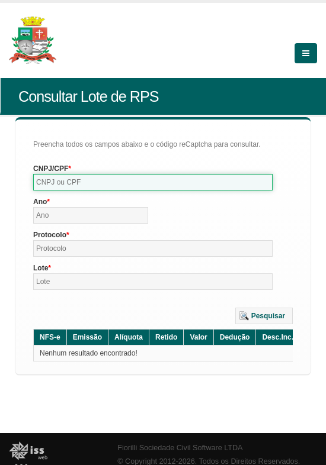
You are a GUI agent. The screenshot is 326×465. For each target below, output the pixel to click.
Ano (40, 202)
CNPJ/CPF (50, 168)
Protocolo (49, 235)
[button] (264, 316)
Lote (40, 268)
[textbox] (153, 182)
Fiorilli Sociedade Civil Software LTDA (179, 448)
